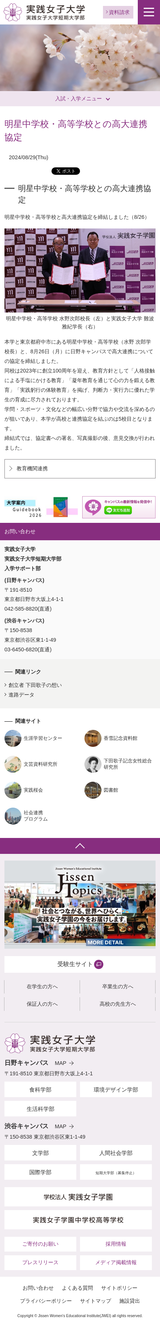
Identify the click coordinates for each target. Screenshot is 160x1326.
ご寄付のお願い (40, 1244)
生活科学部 (40, 1109)
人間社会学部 (116, 1153)
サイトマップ (95, 1301)
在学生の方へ (42, 986)
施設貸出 (129, 1301)
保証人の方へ (42, 1004)
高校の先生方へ (118, 1004)
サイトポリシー (119, 1288)
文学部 (40, 1153)
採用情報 (116, 1244)
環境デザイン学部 (116, 1089)
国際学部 (40, 1172)
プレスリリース (40, 1262)
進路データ (21, 695)
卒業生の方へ (117, 986)
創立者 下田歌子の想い (35, 685)
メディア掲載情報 (116, 1262)
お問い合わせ (38, 1288)
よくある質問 (77, 1288)
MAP (60, 1063)
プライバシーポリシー (46, 1301)
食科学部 (40, 1089)
